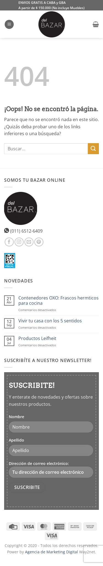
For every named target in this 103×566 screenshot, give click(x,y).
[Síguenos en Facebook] (9, 242)
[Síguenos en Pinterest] (38, 242)
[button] (9, 24)
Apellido (16, 440)
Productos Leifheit (37, 338)
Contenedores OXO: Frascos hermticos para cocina (58, 300)
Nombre (16, 416)
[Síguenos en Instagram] (19, 242)
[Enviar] (93, 148)
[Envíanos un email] (29, 242)
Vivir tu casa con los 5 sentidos (50, 320)
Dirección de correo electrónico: (51, 469)
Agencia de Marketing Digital (51, 551)
